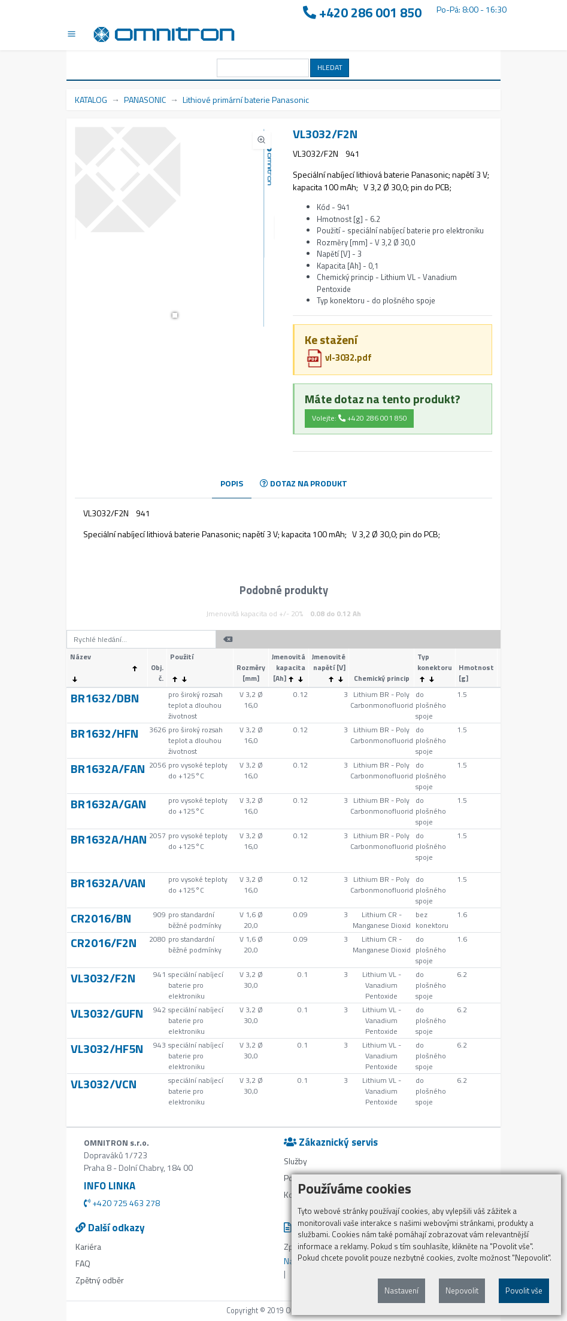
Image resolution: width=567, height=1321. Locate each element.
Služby (295, 1161)
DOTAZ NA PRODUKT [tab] (303, 483)
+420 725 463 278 (122, 1203)
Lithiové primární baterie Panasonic (246, 99)
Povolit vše (523, 1290)
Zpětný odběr (99, 1280)
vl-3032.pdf (338, 357)
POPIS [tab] (231, 483)
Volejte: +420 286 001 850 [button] (359, 418)
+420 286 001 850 (362, 13)
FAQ (82, 1263)
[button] (174, 315)
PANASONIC (145, 99)
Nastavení (401, 1290)
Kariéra (88, 1246)
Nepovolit (461, 1290)
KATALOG (91, 99)
